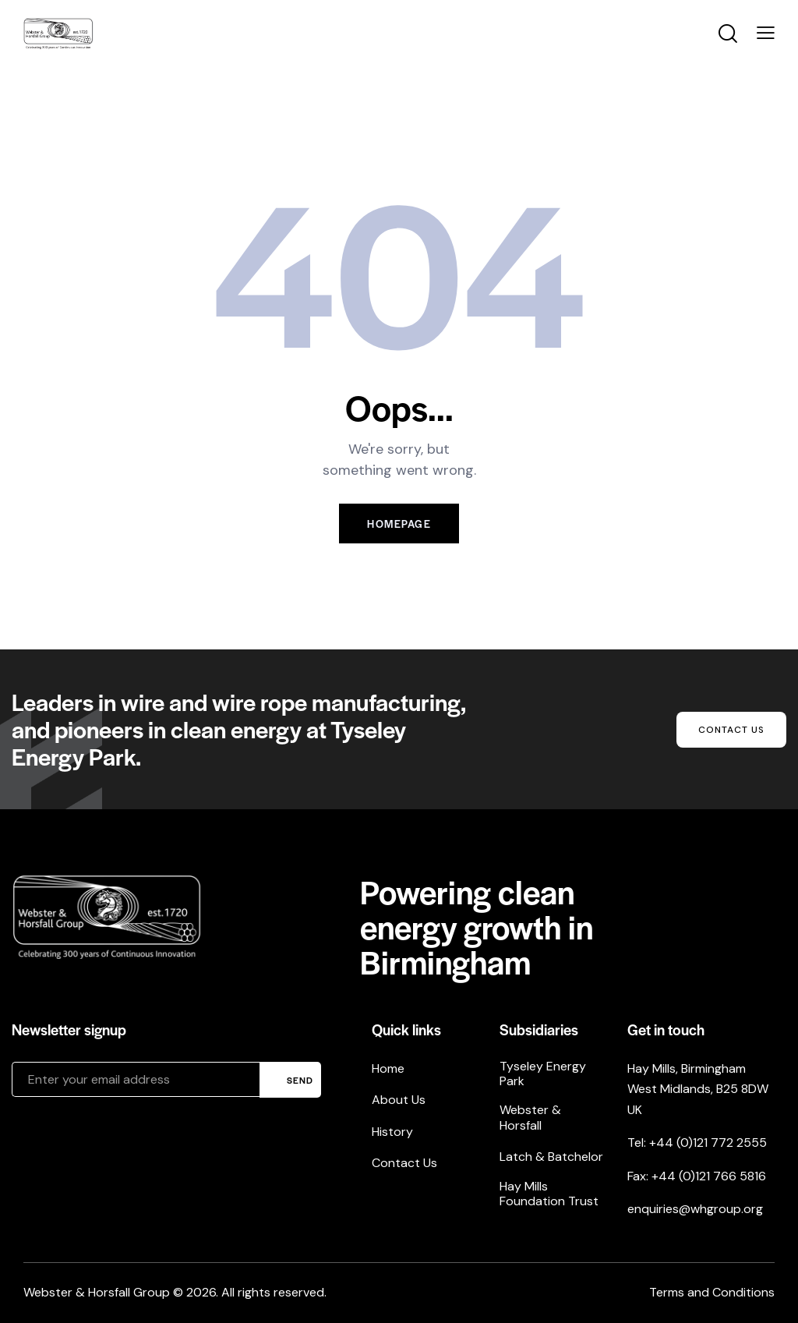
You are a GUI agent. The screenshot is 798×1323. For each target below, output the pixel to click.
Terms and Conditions (712, 1292)
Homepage (399, 523)
